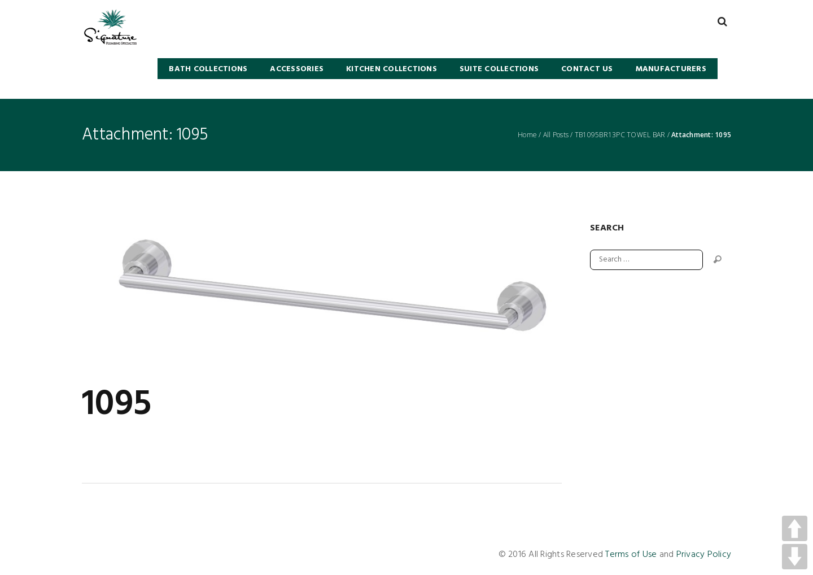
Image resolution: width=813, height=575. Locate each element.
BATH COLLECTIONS (208, 69)
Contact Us (587, 69)
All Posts (556, 135)
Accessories (297, 69)
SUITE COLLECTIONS (499, 69)
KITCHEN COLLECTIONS (391, 69)
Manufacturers (671, 69)
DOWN (794, 556)
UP (794, 528)
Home (527, 135)
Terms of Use (631, 554)
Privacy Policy (704, 554)
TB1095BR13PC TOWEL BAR (620, 135)
